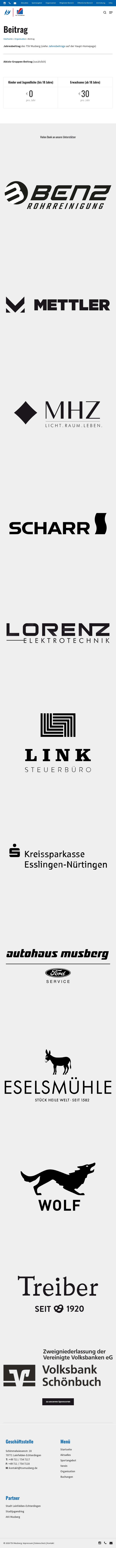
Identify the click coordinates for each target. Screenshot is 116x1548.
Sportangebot (68, 1460)
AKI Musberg (13, 1517)
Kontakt (50, 1543)
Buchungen (66, 1476)
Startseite (8, 39)
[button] (111, 12)
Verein (63, 1466)
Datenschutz (40, 1543)
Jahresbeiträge (56, 46)
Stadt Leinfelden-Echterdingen (23, 1506)
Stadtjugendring (15, 1511)
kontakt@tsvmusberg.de (23, 1468)
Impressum (28, 1543)
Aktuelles (65, 1455)
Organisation (20, 39)
